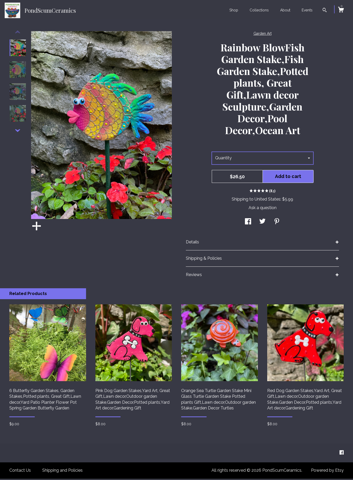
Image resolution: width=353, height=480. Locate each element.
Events (307, 10)
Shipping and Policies (62, 471)
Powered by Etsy (327, 471)
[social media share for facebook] (248, 223)
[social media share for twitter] (262, 223)
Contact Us (20, 471)
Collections (259, 10)
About (285, 10)
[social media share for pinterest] (277, 223)
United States (267, 200)
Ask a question (263, 209)
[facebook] (342, 453)
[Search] (325, 10)
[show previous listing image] (17, 33)
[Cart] (341, 10)
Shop (233, 10)
